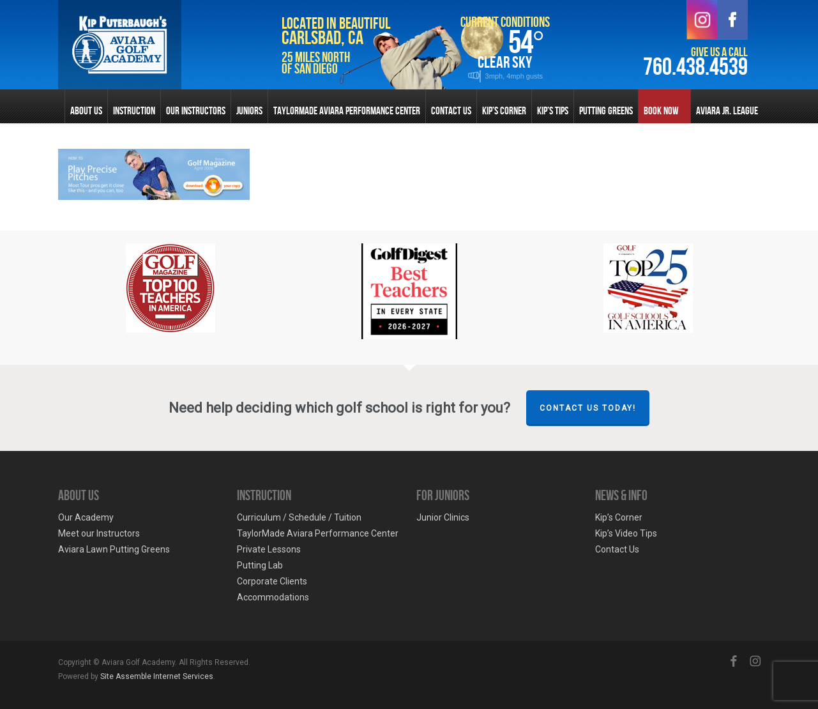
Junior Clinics (442, 517)
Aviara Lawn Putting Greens (114, 549)
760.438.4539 (695, 67)
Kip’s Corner (618, 517)
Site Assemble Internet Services (156, 676)
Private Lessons (269, 549)
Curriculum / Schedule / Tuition (299, 517)
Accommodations (273, 597)
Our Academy (86, 517)
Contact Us (617, 549)
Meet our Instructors (99, 533)
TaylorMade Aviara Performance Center (317, 533)
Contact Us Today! (588, 408)
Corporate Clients (272, 581)
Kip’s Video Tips (626, 533)
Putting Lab (260, 565)
